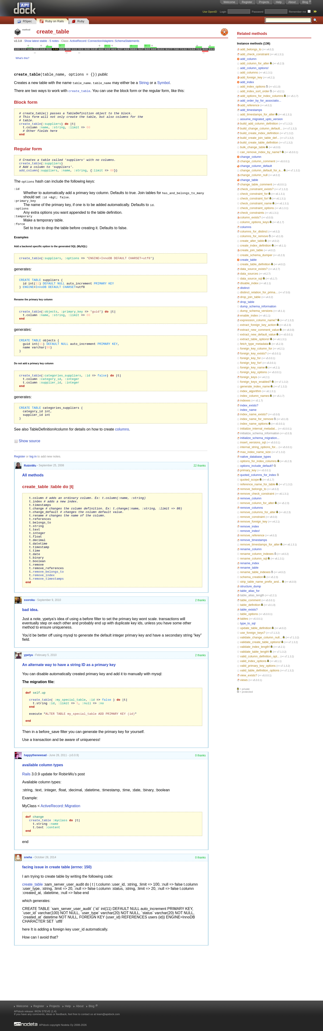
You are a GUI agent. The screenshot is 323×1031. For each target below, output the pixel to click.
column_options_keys (254, 222)
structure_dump (250, 586)
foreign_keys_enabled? (255, 381)
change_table (249, 180)
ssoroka (25, 642)
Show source (29, 466)
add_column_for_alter (254, 63)
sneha (23, 909)
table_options (249, 614)
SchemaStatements (127, 41)
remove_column (250, 498)
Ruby (78, 21)
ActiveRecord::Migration (60, 854)
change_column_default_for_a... (261, 170)
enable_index (249, 315)
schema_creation (251, 577)
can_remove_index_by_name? (260, 152)
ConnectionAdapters (100, 41)
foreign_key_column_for (256, 348)
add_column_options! (254, 68)
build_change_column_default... (261, 128)
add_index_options (252, 86)
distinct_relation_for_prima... (259, 292)
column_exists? (250, 217)
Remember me (297, 11)
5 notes (54, 41)
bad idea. (30, 652)
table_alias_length (252, 595)
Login (223, 11)
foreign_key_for (250, 358)
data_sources (249, 273)
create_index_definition (255, 245)
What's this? (22, 58)
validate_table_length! (254, 651)
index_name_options (254, 423)
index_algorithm (250, 391)
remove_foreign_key (253, 521)
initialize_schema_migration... (259, 438)
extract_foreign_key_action (258, 325)
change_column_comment (257, 161)
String (144, 83)
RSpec (24, 21)
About (291, 2)
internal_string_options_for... (259, 447)
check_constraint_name (256, 203)
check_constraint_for (254, 193)
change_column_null (253, 175)
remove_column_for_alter (257, 503)
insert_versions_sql (253, 442)
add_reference (249, 105)
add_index (247, 82)
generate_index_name (255, 386)
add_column (248, 59)
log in (33, 481)
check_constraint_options (257, 208)
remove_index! (250, 531)
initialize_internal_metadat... (258, 428)
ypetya (24, 697)
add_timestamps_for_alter (257, 114)
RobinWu (25, 490)
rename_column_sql (253, 558)
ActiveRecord (78, 41)
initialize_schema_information (259, 433)
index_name (248, 410)
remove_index (249, 526)
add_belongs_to (250, 49)
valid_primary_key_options (258, 665)
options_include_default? (256, 466)
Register (247, 2)
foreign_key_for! (251, 363)
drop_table (247, 302)
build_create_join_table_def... (259, 138)
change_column (250, 156)
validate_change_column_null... (261, 637)
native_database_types (255, 456)
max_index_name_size (255, 452)
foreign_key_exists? (253, 353)
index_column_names (254, 396)
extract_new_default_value (258, 334)
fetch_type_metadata (254, 344)
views (244, 680)
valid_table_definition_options (259, 670)
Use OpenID (209, 11)
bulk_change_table (252, 147)
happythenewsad (31, 803)
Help (279, 2)
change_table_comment (256, 184)
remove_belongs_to (253, 489)
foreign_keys (248, 377)
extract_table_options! (254, 339)
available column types (42, 813)
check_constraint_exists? (256, 189)
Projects (264, 2)
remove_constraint (252, 517)
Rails (26, 823)
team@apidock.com (108, 1014)
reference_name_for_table (257, 484)
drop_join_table (250, 297)
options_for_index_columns (258, 461)
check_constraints (252, 212)
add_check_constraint (254, 54)
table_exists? (249, 609)
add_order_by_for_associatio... (260, 100)
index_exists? (249, 405)
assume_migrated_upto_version (261, 119)
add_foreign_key (251, 77)
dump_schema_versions (256, 311)
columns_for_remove (254, 236)
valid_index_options (253, 661)
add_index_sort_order (254, 91)
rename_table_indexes (255, 572)
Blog (305, 2)
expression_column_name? (258, 320)
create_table (248, 259)
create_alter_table (252, 241)
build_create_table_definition (259, 142)
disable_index (249, 283)
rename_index (249, 563)
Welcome (229, 2)
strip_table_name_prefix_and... (260, 581)
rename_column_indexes (256, 554)
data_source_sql (251, 278)
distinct (244, 288)
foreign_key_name (252, 367)
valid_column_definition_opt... (260, 656)
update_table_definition (255, 628)
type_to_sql (247, 623)
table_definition (250, 605)
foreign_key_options (253, 372)
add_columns (249, 72)
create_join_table (251, 250)
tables (244, 618)
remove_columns (251, 507)
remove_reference (252, 535)
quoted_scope (249, 479)
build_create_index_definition (259, 133)
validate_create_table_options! (260, 642)
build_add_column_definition (259, 123)
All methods (33, 500)
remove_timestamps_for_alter (260, 544)
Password (257, 11)
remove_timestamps (253, 540)
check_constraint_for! (254, 198)
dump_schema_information (258, 306)
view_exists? (248, 675)
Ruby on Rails (52, 21)
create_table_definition (255, 264)
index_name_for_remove (256, 419)
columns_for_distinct (253, 231)
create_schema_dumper (256, 255)
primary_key (248, 470)
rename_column (251, 549)
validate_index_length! (255, 646)
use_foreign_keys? (252, 632)
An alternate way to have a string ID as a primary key (69, 707)
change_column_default (256, 166)
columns (245, 227)
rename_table (249, 567)
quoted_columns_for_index (258, 475)
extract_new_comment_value (259, 329)
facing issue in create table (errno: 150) (57, 919)
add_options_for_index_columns (261, 96)
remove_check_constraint (257, 493)
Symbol (163, 83)
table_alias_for (249, 591)
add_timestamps (251, 110)
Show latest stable (35, 41)
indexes (245, 400)
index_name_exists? (253, 414)
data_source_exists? (253, 269)
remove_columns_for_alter (258, 512)
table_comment (250, 600)
